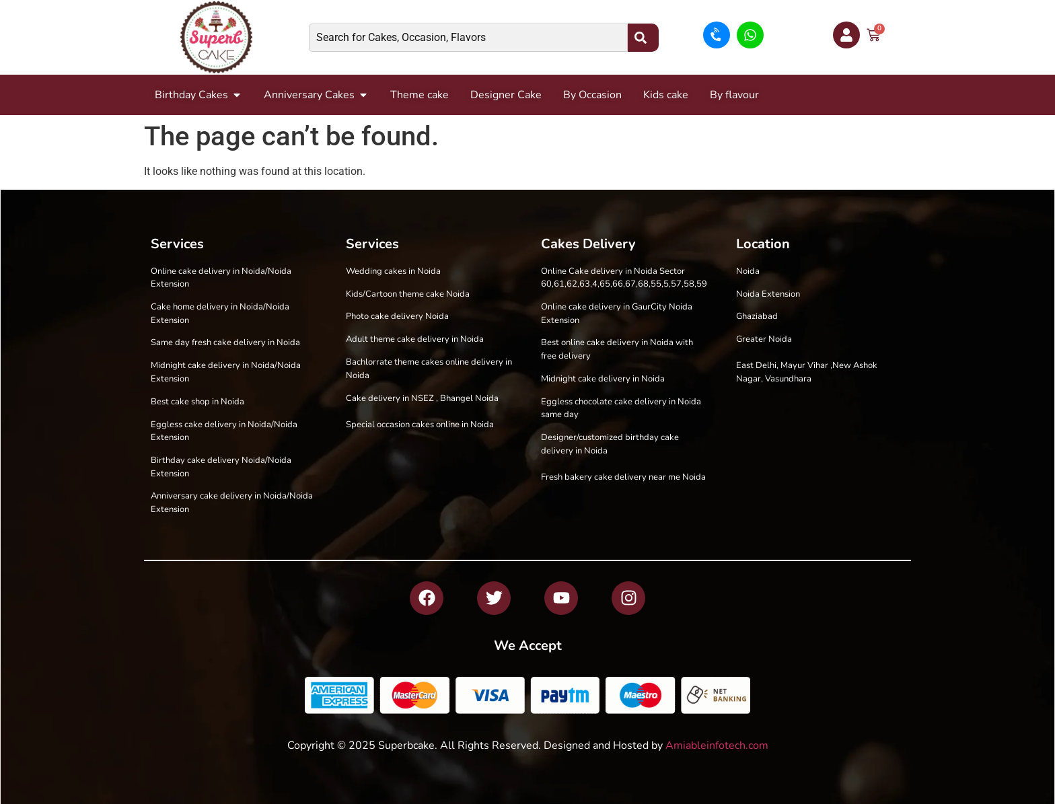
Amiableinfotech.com (716, 745)
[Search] (643, 38)
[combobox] (468, 38)
